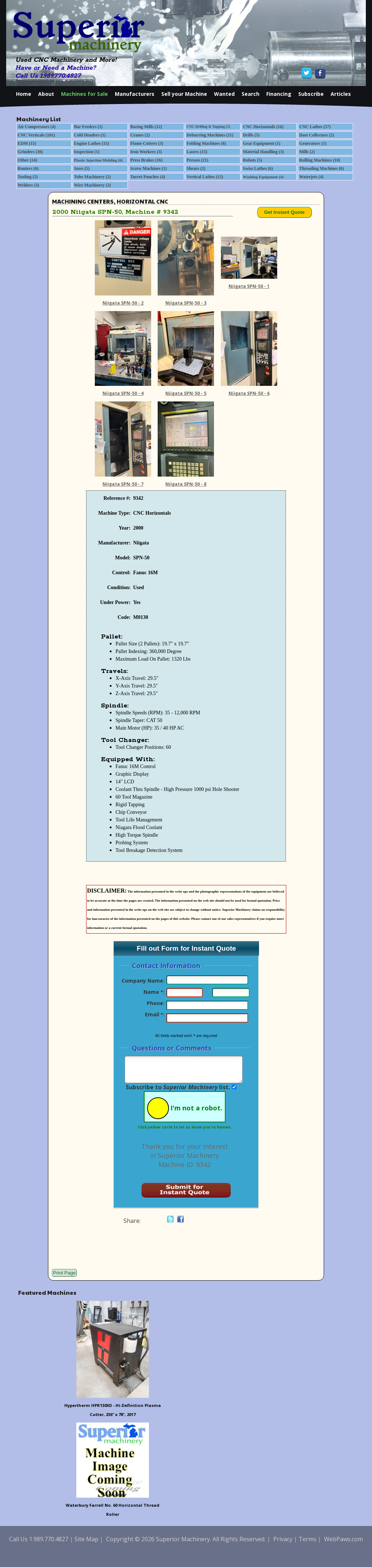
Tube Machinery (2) (92, 176)
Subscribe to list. (178, 1087)
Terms (307, 1539)
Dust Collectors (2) (316, 135)
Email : (155, 1014)
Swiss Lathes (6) (258, 168)
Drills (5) (251, 135)
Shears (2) (196, 168)
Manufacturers (134, 93)
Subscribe (311, 93)
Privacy (282, 1539)
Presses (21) (198, 160)
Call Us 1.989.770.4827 (48, 76)
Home (23, 93)
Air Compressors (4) (37, 126)
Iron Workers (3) (146, 151)
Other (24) (27, 160)
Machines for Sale (84, 93)
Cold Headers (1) (90, 135)
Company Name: (143, 980)
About (46, 93)
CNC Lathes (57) (315, 126)
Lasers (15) (197, 151)
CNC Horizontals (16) (263, 126)
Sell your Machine (184, 93)
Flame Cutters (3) (146, 143)
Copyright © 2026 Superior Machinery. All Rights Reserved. (186, 1539)
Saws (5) (82, 168)
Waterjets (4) (311, 176)
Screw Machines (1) (148, 168)
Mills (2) (307, 151)
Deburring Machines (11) (210, 135)
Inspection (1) (87, 151)
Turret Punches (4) (147, 176)
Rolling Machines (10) (319, 160)
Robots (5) (252, 160)
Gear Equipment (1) (261, 143)
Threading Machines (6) (321, 168)
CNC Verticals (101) (36, 135)
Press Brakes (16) (146, 160)
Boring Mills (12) (146, 126)
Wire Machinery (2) (92, 185)
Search (250, 93)
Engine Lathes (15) (91, 143)
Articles (341, 93)
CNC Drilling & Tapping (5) (208, 126)
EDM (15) (27, 143)
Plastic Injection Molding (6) (98, 160)
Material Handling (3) (263, 151)
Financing (278, 93)
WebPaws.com (343, 1539)
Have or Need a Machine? (55, 68)
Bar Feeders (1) (88, 126)
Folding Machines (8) (206, 143)
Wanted (224, 93)
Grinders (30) (30, 151)
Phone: (156, 1003)
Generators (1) (313, 143)
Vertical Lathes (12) (205, 176)
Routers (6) (28, 168)
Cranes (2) (140, 135)
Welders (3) (28, 185)
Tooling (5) (28, 176)
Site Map (86, 1539)
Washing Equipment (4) (263, 177)
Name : (154, 991)
